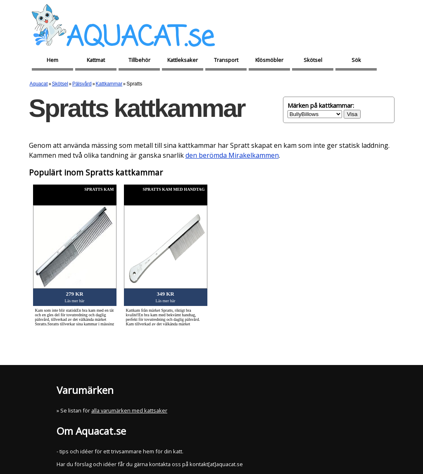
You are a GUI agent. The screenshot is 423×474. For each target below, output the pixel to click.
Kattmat (96, 60)
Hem (52, 60)
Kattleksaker (182, 60)
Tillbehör (139, 60)
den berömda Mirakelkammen (232, 155)
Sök (356, 60)
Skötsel (313, 60)
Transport (226, 60)
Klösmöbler (269, 60)
